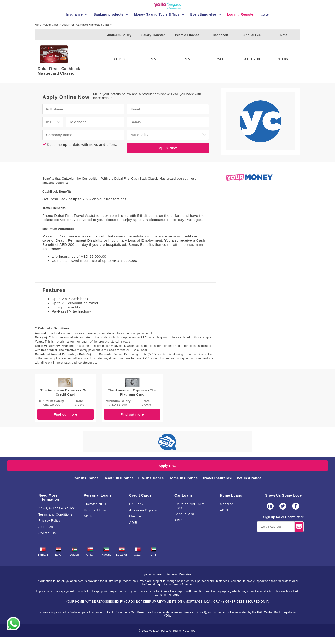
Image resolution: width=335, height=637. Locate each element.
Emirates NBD (95, 504)
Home (38, 24)
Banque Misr (184, 514)
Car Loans (183, 495)
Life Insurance (151, 478)
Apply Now (168, 148)
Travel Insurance (217, 478)
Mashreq (136, 516)
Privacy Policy (49, 520)
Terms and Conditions (55, 514)
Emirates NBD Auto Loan (189, 506)
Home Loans (231, 495)
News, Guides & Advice (56, 508)
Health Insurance (118, 478)
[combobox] (52, 122)
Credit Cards (51, 24)
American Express (143, 510)
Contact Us (47, 533)
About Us (45, 527)
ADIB (88, 516)
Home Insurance (183, 478)
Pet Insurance (249, 478)
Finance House (95, 510)
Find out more (65, 414)
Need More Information (48, 497)
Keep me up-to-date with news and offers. (81, 145)
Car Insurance (86, 478)
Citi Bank (136, 504)
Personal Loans (98, 495)
